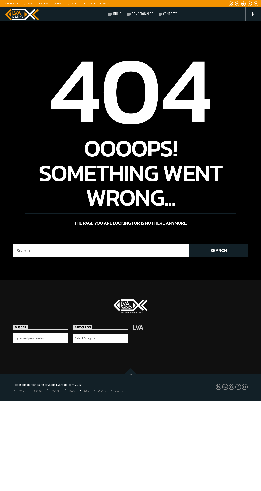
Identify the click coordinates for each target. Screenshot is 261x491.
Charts (119, 481)
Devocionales (142, 14)
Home (21, 481)
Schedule (11, 3)
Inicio (117, 14)
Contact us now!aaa (96, 3)
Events (102, 481)
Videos (43, 3)
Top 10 (72, 3)
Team (27, 3)
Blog (58, 3)
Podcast (37, 481)
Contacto (170, 14)
